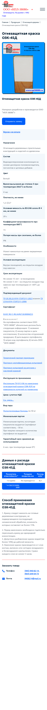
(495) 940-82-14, (32, 571)
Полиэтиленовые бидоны (15, 411)
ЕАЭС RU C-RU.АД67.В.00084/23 (18, 314)
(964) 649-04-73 (32, 574)
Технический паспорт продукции (18, 358)
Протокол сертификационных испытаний (22, 363)
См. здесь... (8, 400)
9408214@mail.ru (33, 578)
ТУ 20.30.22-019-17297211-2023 (18, 298)
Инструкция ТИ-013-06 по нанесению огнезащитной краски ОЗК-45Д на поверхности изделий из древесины (20, 386)
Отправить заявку (13, 121)
